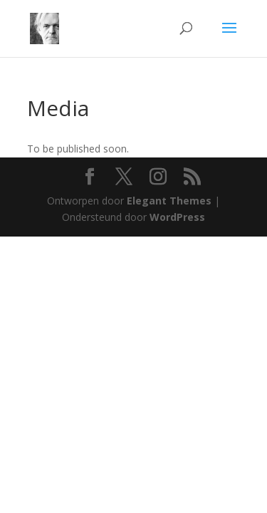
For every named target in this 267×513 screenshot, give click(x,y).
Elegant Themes (169, 200)
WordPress (177, 217)
